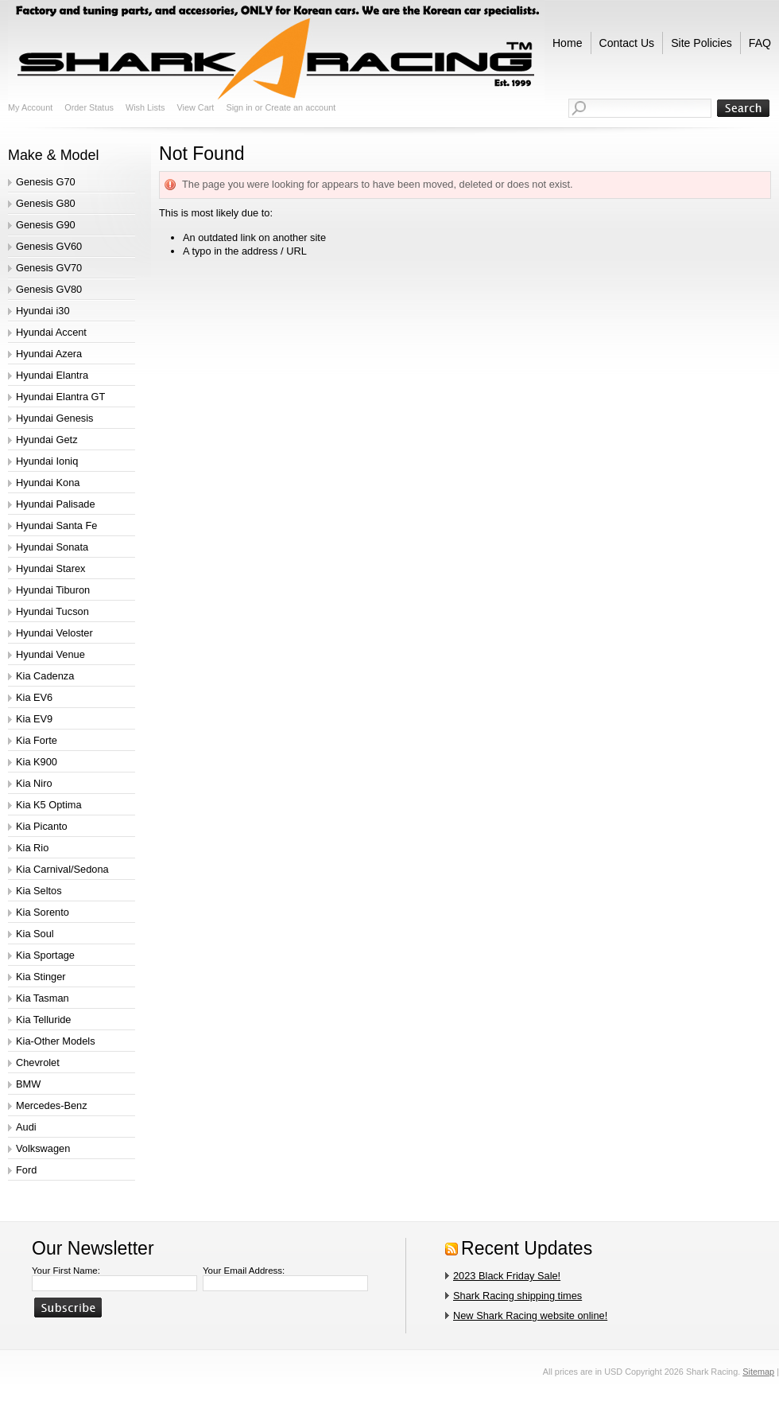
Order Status (89, 107)
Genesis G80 (46, 203)
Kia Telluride (43, 1019)
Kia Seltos (39, 891)
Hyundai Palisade (55, 504)
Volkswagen (43, 1148)
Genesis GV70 (49, 268)
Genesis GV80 (49, 289)
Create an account (300, 107)
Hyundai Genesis (54, 418)
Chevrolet (38, 1062)
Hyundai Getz (47, 440)
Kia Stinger (41, 977)
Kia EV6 (34, 697)
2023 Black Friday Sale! (506, 1276)
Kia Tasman (42, 998)
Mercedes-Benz (51, 1105)
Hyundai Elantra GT (60, 397)
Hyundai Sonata (52, 547)
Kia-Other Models (55, 1041)
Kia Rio (32, 848)
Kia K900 (36, 762)
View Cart (195, 107)
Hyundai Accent (51, 332)
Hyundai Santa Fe (56, 525)
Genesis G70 (46, 182)
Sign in (239, 107)
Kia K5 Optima (49, 805)
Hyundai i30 (43, 311)
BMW (28, 1084)
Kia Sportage (45, 955)
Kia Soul (35, 934)
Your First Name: (66, 1270)
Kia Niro (34, 783)
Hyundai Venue (50, 654)
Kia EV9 (34, 719)
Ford (26, 1170)
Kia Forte (36, 740)
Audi (26, 1127)
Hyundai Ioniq (47, 461)
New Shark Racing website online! (530, 1315)
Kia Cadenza (45, 676)
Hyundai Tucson (52, 611)
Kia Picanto (42, 826)
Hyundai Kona (47, 482)
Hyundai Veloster (54, 633)
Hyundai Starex (51, 568)
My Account (30, 107)
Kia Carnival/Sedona (62, 869)
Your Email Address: (244, 1270)
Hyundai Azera (49, 354)
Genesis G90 (46, 225)
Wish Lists (145, 107)
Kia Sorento (42, 912)
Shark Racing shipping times (517, 1296)
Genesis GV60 (49, 246)
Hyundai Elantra (52, 375)
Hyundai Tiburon (53, 590)
